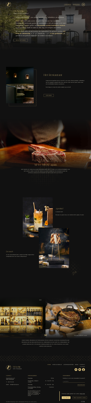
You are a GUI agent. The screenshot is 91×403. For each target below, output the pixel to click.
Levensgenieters (68, 364)
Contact (82, 364)
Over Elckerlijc (57, 364)
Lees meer (49, 95)
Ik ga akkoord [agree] (66, 397)
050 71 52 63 (11, 382)
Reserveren (76, 4)
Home (49, 364)
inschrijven (81, 384)
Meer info (82, 393)
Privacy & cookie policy (31, 401)
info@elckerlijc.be (14, 384)
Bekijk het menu (21, 40)
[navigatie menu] (83, 4)
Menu (76, 364)
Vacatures (82, 366)
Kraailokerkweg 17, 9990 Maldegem (10, 379)
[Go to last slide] (2, 318)
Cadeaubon (67, 4)
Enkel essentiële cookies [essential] (80, 397)
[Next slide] (89, 318)
